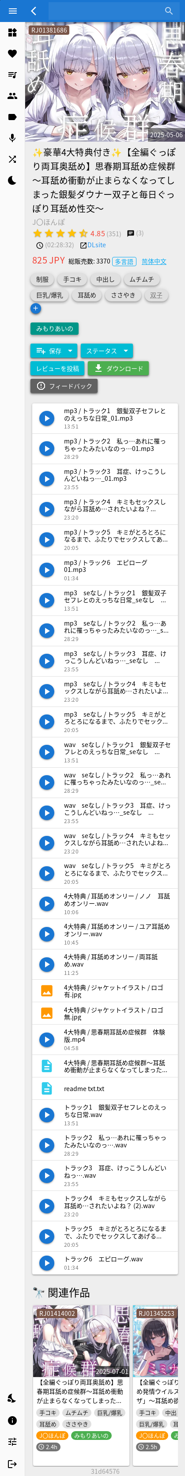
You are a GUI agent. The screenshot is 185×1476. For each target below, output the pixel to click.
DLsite (96, 244)
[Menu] (12, 11)
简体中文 (154, 260)
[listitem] (12, 32)
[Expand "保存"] (53, 351)
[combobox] (107, 11)
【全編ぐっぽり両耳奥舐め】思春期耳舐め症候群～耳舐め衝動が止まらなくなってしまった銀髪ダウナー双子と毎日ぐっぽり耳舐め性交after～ (80, 1400)
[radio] (37, 233)
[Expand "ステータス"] (107, 351)
